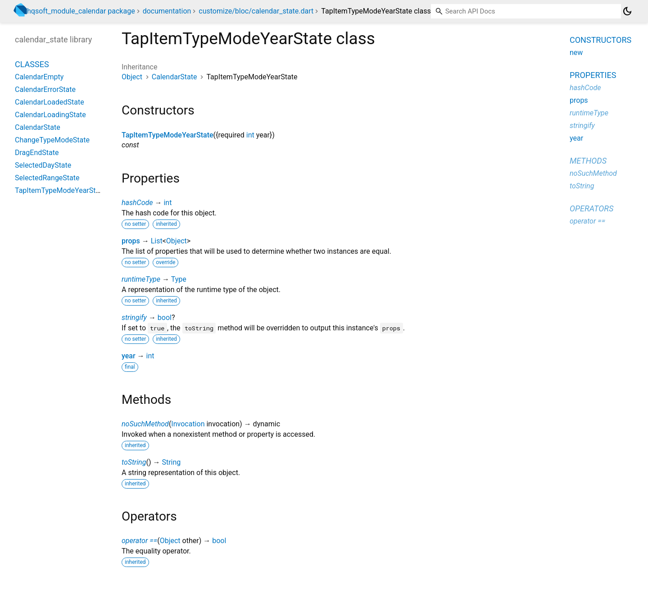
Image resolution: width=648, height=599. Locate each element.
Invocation (187, 424)
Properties (593, 75)
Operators (591, 208)
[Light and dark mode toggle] (627, 11)
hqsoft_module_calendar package (81, 11)
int (250, 135)
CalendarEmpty (39, 77)
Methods (588, 160)
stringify (134, 317)
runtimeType (141, 279)
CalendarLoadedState (49, 102)
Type (178, 279)
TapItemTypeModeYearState (167, 135)
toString (134, 462)
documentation (167, 11)
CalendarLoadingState (50, 114)
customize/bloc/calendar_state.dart (256, 11)
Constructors (600, 40)
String (171, 462)
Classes (32, 64)
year (129, 356)
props (131, 241)
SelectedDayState (43, 165)
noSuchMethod (145, 424)
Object (132, 77)
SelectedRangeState (47, 178)
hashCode (137, 202)
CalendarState (174, 77)
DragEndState (37, 152)
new (576, 52)
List (157, 241)
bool (165, 317)
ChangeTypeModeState (52, 140)
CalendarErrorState (45, 89)
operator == (139, 540)
